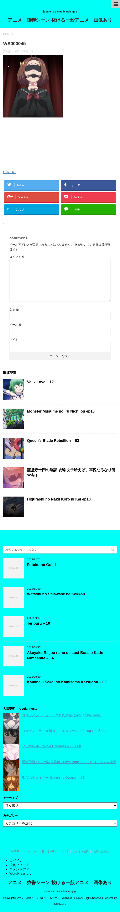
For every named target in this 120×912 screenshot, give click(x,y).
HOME (15, 851)
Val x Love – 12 (40, 382)
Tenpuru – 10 (38, 623)
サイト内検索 (80, 851)
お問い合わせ (101, 851)
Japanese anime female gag (60, 891)
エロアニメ (30, 851)
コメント (17, 256)
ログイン (16, 860)
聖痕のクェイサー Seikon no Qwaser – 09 (53, 777)
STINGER (59, 903)
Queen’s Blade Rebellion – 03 (53, 441)
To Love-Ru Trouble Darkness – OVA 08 (51, 746)
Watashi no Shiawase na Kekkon (56, 594)
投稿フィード (19, 865)
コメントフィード (22, 869)
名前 (14, 309)
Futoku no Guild (41, 565)
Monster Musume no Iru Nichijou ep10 (61, 411)
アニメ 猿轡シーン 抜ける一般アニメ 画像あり (60, 20)
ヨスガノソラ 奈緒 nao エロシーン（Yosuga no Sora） (65, 731)
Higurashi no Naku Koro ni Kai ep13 (59, 499)
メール (15, 324)
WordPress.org (20, 873)
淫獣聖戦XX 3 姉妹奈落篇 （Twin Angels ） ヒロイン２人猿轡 (69, 762)
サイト (13, 339)
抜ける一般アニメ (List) (55, 851)
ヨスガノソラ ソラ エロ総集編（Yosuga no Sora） (62, 715)
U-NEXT (9, 172)
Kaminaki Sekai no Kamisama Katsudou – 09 (66, 682)
